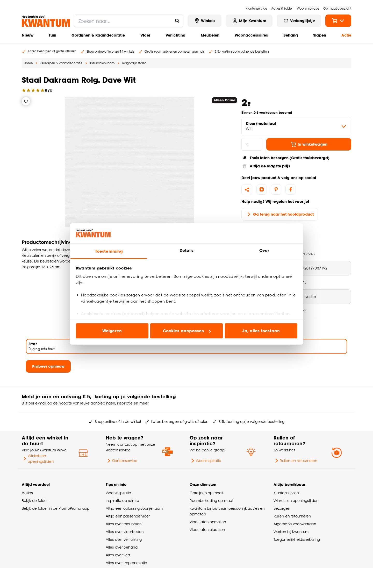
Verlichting (175, 35)
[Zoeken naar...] (177, 21)
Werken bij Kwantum (291, 531)
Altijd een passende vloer (128, 516)
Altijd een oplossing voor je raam (134, 508)
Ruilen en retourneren (295, 461)
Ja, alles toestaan (261, 330)
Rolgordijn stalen (134, 63)
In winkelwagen (308, 144)
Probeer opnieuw (48, 366)
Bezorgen (282, 508)
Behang (290, 35)
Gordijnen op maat (206, 493)
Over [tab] (264, 250)
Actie (346, 35)
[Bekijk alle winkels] (205, 21)
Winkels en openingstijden (38, 458)
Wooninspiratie (205, 461)
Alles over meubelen (123, 524)
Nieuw (27, 35)
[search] (128, 21)
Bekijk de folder (35, 500)
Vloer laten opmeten (208, 522)
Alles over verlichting (124, 539)
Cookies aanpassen (187, 330)
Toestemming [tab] (109, 251)
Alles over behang (122, 547)
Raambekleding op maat (211, 500)
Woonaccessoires (251, 35)
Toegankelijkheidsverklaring (297, 539)
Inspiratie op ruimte (122, 500)
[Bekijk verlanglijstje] (299, 21)
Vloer (145, 35)
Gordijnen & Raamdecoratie (98, 35)
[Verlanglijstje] (26, 101)
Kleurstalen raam (102, 63)
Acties (27, 493)
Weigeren (112, 330)
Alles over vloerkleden (125, 531)
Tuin (52, 35)
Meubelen (210, 35)
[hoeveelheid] (251, 144)
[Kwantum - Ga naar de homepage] (46, 21)
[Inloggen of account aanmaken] (249, 21)
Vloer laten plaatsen (207, 529)
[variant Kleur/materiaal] (296, 126)
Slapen (319, 35)
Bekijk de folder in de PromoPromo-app (56, 508)
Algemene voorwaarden (295, 524)
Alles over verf (118, 555)
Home (28, 63)
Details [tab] (187, 250)
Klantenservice (121, 461)
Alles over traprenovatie (126, 562)
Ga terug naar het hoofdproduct (280, 214)
